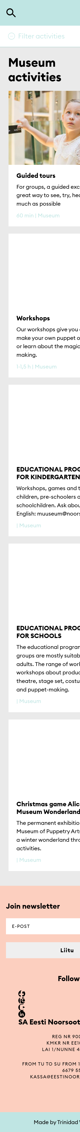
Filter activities (41, 36)
